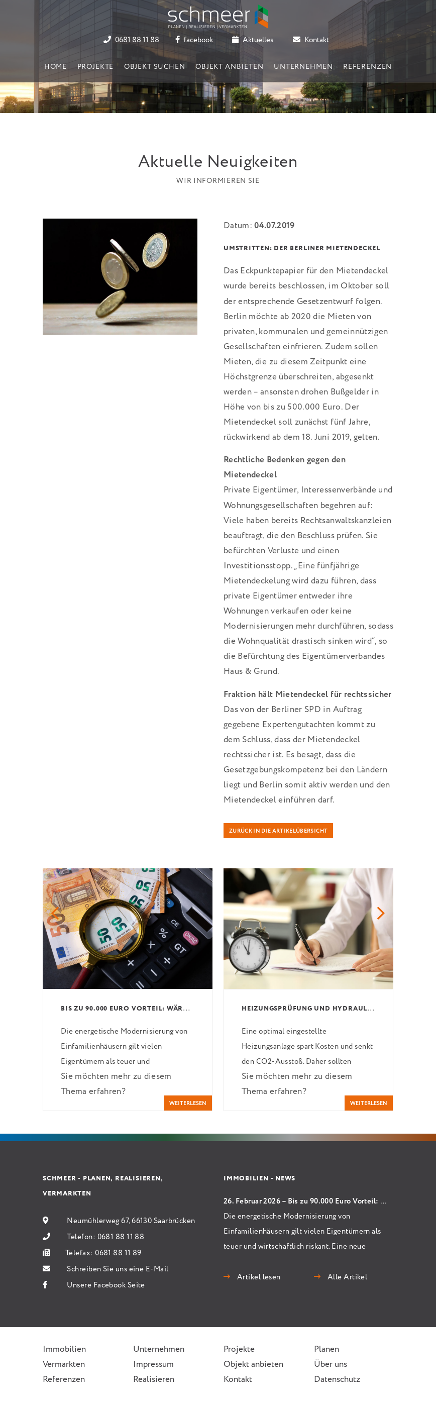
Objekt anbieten (229, 67)
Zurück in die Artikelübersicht (278, 831)
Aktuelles (252, 40)
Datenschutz (337, 1379)
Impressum (153, 1364)
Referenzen (367, 67)
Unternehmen (303, 67)
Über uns (330, 1364)
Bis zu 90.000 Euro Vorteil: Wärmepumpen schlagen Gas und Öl (184, 1009)
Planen (326, 1349)
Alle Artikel (346, 1277)
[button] (55, 914)
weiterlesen (187, 1103)
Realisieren (153, 1379)
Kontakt (311, 40)
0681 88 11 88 (131, 40)
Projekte (95, 67)
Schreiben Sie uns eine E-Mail (117, 1269)
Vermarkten (64, 1364)
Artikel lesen (257, 1277)
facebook (194, 40)
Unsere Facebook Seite (106, 1285)
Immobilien (64, 1349)
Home (55, 67)
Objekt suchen (154, 67)
